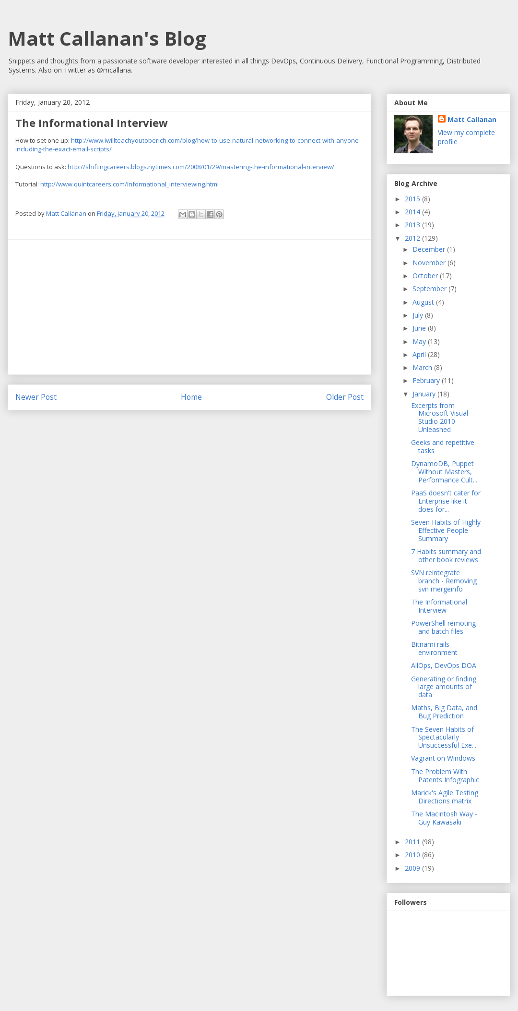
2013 (413, 224)
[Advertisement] (189, 307)
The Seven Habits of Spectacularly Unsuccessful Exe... (443, 737)
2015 (413, 198)
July (418, 315)
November (429, 262)
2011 (413, 841)
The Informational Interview (439, 606)
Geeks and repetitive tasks (442, 446)
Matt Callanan (471, 119)
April (420, 354)
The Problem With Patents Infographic (445, 775)
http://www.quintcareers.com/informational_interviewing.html (129, 184)
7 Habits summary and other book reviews (446, 555)
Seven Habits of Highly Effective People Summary (446, 530)
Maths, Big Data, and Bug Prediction (444, 711)
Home (191, 397)
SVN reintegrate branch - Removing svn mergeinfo (444, 580)
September (430, 288)
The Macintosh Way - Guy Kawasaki (444, 817)
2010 (413, 854)
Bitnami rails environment (434, 648)
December (429, 249)
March (423, 367)
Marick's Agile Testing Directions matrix (444, 796)
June (420, 328)
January (424, 393)
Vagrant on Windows (443, 758)
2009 (413, 868)
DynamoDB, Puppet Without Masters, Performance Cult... (444, 471)
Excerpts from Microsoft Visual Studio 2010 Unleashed (439, 417)
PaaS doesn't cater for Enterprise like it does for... (446, 501)
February (427, 380)
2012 (413, 238)
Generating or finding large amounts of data (443, 687)
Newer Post (36, 397)
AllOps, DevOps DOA (443, 665)
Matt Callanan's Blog (107, 38)
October (426, 275)
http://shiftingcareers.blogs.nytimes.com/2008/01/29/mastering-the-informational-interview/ (201, 166)
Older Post (345, 397)
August (424, 302)
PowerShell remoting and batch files (443, 627)
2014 (413, 211)
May (420, 341)
